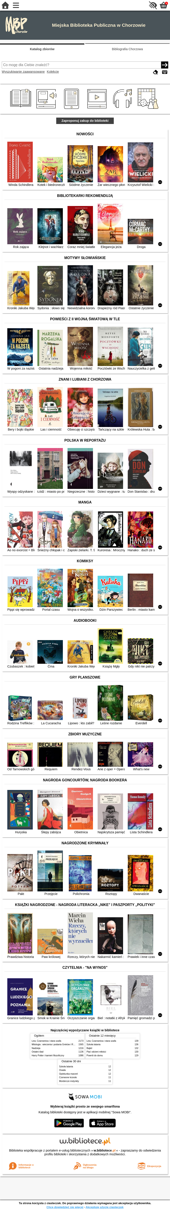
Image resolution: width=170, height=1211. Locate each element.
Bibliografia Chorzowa (127, 49)
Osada (62, 1070)
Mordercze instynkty (69, 1081)
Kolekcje (53, 71)
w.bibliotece (105, 1150)
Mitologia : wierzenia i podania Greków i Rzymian (56, 1044)
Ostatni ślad (37, 1052)
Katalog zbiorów (42, 49)
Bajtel (89, 1048)
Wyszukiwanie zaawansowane (23, 71)
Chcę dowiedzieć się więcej (64, 1207)
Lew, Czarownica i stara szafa (46, 1041)
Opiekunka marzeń (68, 1074)
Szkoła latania (93, 1044)
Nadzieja (36, 1048)
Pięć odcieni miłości (96, 1052)
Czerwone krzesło (68, 1077)
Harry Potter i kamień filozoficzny (48, 1055)
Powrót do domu (95, 1055)
